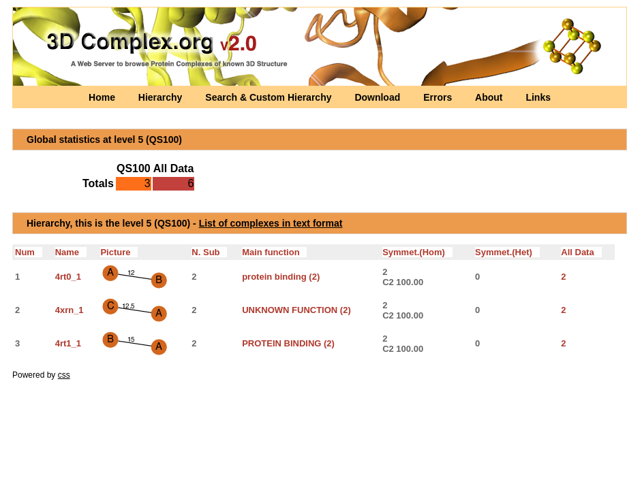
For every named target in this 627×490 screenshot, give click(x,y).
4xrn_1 (69, 310)
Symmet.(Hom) (417, 252)
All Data (581, 252)
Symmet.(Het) (507, 252)
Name (71, 252)
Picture (119, 252)
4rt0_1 (68, 277)
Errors (439, 97)
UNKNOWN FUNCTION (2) (296, 310)
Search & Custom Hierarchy (269, 97)
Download (378, 97)
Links (538, 97)
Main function (274, 252)
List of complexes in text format (271, 223)
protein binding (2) (281, 277)
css (64, 375)
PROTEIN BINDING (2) (288, 343)
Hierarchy (161, 97)
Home (103, 97)
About (490, 97)
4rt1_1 (68, 343)
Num (28, 252)
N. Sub (209, 252)
